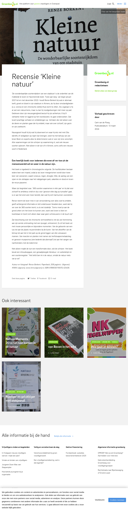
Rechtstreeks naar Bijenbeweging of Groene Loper (110, 471)
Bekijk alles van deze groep (106, 91)
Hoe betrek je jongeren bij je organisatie (12, 473)
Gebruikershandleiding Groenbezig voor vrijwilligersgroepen (106, 463)
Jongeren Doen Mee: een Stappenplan (11, 466)
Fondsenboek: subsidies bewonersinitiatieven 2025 (76, 454)
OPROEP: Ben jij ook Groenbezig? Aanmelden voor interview (110, 454)
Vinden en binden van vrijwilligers (14, 460)
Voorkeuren (98, 500)
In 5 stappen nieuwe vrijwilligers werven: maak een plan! (14, 454)
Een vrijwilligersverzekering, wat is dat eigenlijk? (46, 461)
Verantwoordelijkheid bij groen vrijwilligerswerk (45, 454)
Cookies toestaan (116, 500)
